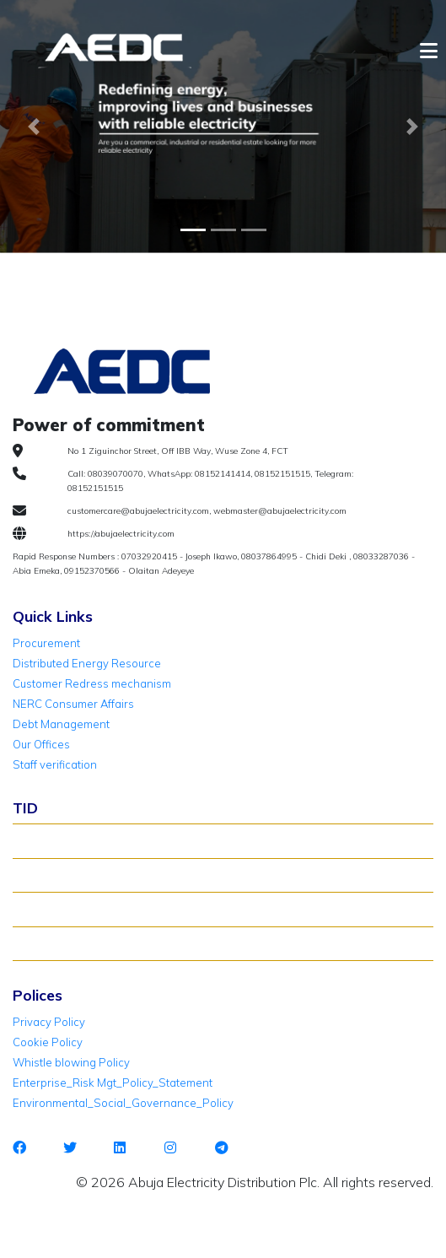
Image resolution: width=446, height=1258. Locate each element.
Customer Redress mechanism (92, 683)
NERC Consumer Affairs (73, 703)
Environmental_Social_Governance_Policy (123, 1103)
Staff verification (55, 764)
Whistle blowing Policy (71, 1062)
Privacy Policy (49, 1022)
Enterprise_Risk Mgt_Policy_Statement (112, 1082)
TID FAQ (41, 908)
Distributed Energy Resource (87, 663)
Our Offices (41, 744)
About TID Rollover (68, 840)
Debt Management (61, 724)
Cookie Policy (48, 1042)
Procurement (46, 643)
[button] (33, 126)
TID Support (51, 943)
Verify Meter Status (70, 875)
